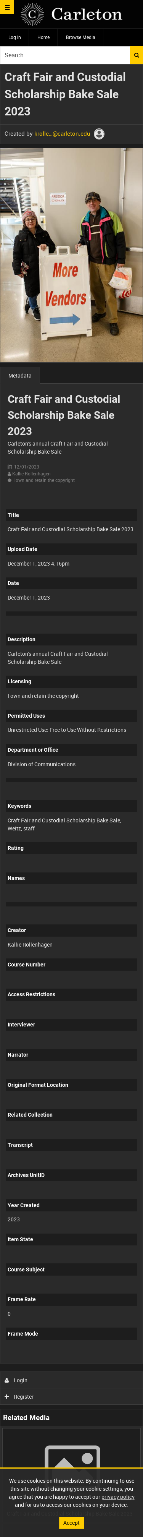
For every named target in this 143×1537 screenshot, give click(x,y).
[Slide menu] (7, 7)
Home (43, 37)
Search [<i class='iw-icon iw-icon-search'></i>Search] (136, 55)
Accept (71, 1522)
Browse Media (80, 37)
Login (16, 1380)
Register (19, 1396)
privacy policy (118, 1496)
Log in (14, 37)
